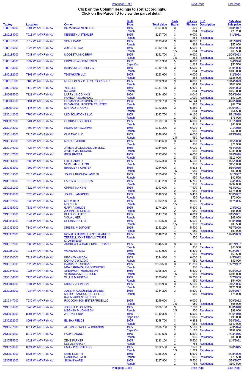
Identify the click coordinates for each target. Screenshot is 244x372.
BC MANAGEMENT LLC (79, 28)
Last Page (234, 4)
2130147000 (11, 154)
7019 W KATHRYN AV (39, 41)
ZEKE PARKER (73, 340)
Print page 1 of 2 (122, 4)
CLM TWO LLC (73, 134)
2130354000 (11, 221)
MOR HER (70, 204)
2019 (238, 41)
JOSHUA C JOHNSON (78, 307)
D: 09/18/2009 (73, 240)
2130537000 (11, 327)
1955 (130, 28)
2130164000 (11, 277)
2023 (238, 54)
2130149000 (11, 174)
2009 (238, 48)
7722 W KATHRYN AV (39, 141)
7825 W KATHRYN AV (39, 194)
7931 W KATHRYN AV (39, 284)
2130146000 (11, 147)
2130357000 (11, 121)
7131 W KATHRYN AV (39, 101)
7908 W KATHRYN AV (39, 244)
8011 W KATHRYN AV (39, 327)
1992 (238, 257)
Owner (68, 24)
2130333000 (11, 167)
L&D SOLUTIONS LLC (78, 114)
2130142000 (11, 114)
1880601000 (11, 107)
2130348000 (11, 284)
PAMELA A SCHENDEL (78, 97)
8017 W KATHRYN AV (39, 334)
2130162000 (11, 244)
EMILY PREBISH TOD (78, 347)
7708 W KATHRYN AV (39, 127)
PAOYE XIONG (73, 334)
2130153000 (11, 214)
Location (32, 24)
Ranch (131, 31)
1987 (238, 174)
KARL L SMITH (73, 353)
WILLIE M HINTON (76, 277)
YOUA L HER (72, 217)
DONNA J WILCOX (76, 260)
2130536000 (11, 334)
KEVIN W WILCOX (76, 257)
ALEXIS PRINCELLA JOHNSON (84, 327)
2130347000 (11, 300)
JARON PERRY (74, 314)
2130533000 (11, 360)
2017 (238, 28)
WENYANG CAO (74, 250)
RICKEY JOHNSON (76, 284)
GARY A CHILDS (74, 207)
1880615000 (11, 94)
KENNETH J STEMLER (78, 34)
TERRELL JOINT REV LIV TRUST (85, 237)
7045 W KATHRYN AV (39, 68)
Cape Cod (133, 64)
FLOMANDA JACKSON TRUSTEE (85, 104)
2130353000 (11, 227)
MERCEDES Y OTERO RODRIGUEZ (87, 81)
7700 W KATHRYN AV (39, 114)
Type (130, 24)
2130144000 (11, 134)
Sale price (234, 24)
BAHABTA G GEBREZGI (79, 68)
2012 (238, 300)
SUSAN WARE (73, 360)
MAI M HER (71, 201)
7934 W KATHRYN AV (39, 290)
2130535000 (11, 340)
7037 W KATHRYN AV (39, 61)
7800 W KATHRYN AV (39, 161)
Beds (175, 21)
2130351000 (11, 250)
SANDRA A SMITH (75, 357)
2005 (238, 68)
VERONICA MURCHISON (80, 274)
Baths (175, 24)
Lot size (192, 21)
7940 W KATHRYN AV (39, 307)
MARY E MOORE (75, 141)
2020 (238, 114)
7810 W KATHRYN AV (39, 174)
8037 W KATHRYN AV (39, 360)
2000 (238, 141)
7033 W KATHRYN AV (39, 54)
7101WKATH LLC (75, 74)
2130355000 (11, 207)
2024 (238, 74)
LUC (203, 21)
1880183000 (11, 68)
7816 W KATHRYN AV (39, 181)
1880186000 (11, 48)
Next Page (197, 4)
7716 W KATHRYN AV (39, 134)
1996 (238, 61)
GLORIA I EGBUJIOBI (78, 121)
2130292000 (11, 320)
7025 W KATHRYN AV (39, 48)
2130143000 (11, 127)
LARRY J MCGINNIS (77, 94)
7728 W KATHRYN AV (39, 147)
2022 (238, 270)
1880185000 (11, 54)
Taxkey (7, 24)
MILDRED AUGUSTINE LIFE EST (85, 294)
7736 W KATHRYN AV (39, 154)
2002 (238, 194)
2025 (238, 147)
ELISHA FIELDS (74, 320)
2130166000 (11, 307)
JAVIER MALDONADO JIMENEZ (84, 147)
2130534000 (11, 353)
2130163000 (11, 264)
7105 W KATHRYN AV (39, 81)
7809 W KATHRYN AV (39, 167)
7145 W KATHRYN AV (39, 107)
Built (130, 21)
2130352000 (11, 234)
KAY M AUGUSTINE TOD (80, 297)
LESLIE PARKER (74, 343)
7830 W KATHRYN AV (39, 201)
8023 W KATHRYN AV (39, 340)
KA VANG (70, 91)
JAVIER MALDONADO (78, 151)
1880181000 (11, 81)
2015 (238, 347)
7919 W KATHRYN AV (39, 257)
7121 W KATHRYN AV (39, 94)
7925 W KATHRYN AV (39, 270)
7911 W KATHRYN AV (39, 250)
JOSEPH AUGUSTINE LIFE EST (84, 290)
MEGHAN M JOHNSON (79, 310)
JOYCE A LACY (74, 48)
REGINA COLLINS (75, 221)
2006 (238, 284)
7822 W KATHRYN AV (39, 187)
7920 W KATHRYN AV (39, 264)
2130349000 (11, 270)
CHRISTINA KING (75, 187)
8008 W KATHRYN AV (39, 320)
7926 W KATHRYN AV (39, 277)
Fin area (191, 24)
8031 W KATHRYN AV (39, 353)
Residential (206, 31)
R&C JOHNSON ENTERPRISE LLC (86, 300)
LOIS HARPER (73, 161)
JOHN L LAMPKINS (76, 194)
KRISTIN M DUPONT (77, 227)
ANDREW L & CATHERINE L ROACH (87, 244)
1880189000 (11, 28)
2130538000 (11, 314)
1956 (130, 88)
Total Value (160, 24)
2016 (238, 334)
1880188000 (11, 34)
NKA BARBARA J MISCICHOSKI (84, 267)
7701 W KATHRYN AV (39, 121)
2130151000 (11, 187)
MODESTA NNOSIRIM (78, 54)
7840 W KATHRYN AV (39, 214)
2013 (238, 121)
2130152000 (11, 201)
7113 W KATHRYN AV (39, 88)
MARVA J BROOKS (76, 107)
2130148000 (11, 161)
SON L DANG (72, 41)
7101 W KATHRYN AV (39, 74)
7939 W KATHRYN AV (39, 300)
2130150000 (11, 181)
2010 (238, 167)
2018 (238, 101)
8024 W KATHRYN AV (39, 347)
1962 (130, 61)
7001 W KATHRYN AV (39, 28)
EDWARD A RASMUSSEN (80, 61)
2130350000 (11, 257)
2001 (238, 107)
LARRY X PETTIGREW (78, 181)
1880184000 (11, 61)
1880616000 (11, 101)
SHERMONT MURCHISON (81, 270)
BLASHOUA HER (75, 214)
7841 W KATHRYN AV (39, 221)
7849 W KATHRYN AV (39, 227)
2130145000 (11, 141)
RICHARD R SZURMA (78, 127)
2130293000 (11, 347)
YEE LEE (70, 88)
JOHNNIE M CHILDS (77, 211)
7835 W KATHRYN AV (39, 207)
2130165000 (11, 290)
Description (207, 24)
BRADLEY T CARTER (78, 167)
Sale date (235, 21)
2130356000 (11, 194)
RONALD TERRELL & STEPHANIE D (87, 234)
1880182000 (11, 74)
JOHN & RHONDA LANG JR (81, 174)
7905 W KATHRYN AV (39, 234)
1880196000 (11, 88)
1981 (238, 34)
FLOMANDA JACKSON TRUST (83, 101)
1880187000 (11, 41)
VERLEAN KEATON (76, 164)
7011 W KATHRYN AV (39, 34)
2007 (238, 360)
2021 (238, 187)
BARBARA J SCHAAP (78, 264)
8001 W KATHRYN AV (39, 314)
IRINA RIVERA (73, 154)
